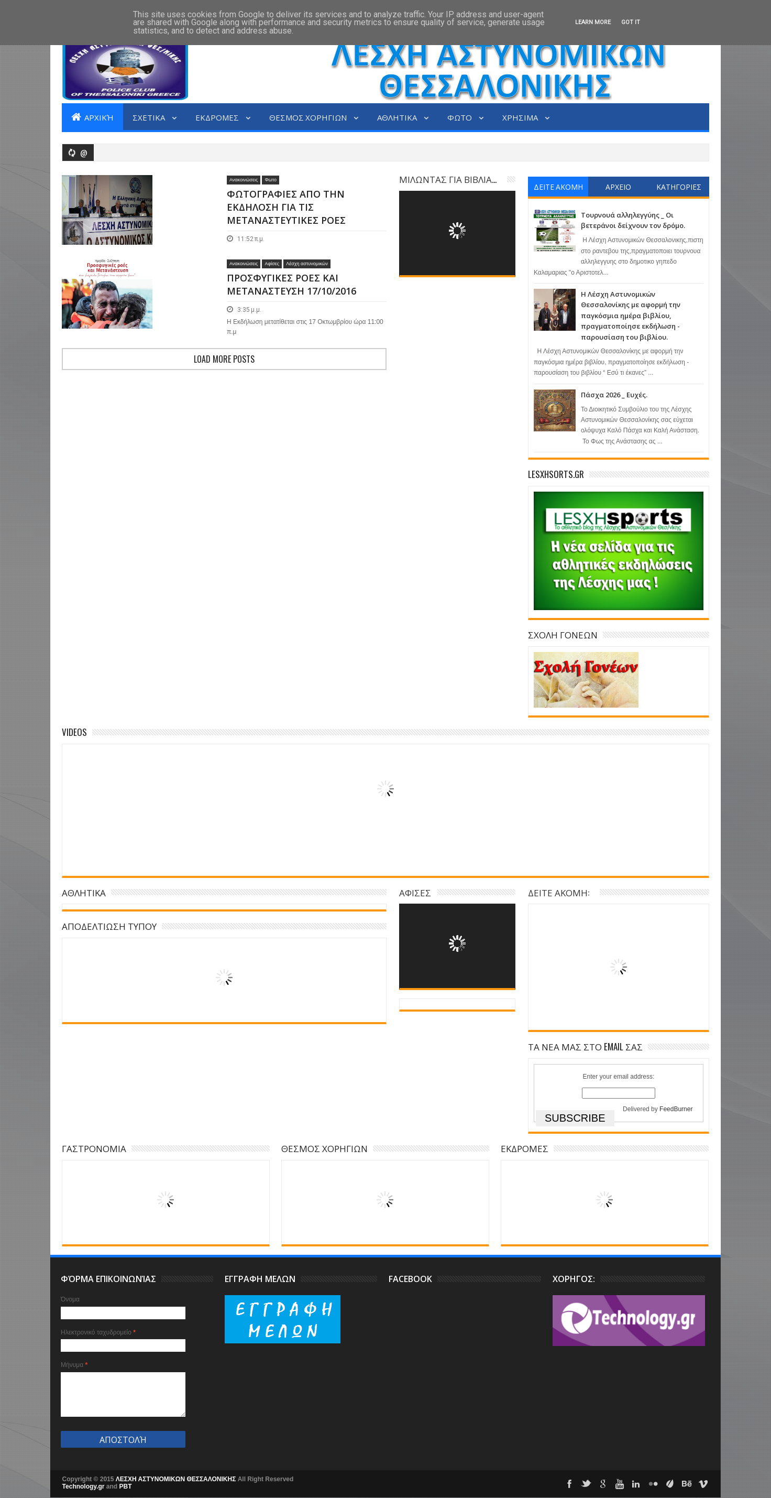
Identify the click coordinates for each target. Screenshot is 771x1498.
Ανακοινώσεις (243, 179)
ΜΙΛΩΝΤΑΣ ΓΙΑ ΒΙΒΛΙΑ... (448, 179)
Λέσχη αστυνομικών (307, 292)
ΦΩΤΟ (460, 117)
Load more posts (224, 408)
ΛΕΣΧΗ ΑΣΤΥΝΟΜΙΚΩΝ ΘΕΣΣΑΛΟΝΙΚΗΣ (177, 1479)
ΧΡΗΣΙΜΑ (520, 117)
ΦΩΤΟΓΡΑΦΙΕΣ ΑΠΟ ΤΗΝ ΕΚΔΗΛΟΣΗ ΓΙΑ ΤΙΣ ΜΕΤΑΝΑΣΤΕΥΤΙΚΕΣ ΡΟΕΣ (286, 207)
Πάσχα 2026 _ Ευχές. (614, 394)
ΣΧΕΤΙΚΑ (150, 117)
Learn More (593, 22)
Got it (630, 22)
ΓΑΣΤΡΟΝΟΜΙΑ (94, 1148)
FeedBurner (675, 1109)
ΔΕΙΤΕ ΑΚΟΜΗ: (558, 892)
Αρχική (92, 117)
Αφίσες (272, 292)
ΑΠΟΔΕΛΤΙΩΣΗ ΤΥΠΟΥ (109, 925)
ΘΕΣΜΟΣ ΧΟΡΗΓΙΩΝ (308, 117)
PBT (125, 1486)
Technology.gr (84, 1486)
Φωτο (271, 179)
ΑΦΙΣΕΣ (415, 892)
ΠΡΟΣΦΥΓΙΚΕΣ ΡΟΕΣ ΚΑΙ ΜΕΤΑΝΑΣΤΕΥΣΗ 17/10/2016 (291, 312)
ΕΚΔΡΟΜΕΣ (217, 117)
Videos (74, 732)
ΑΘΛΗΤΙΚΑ (397, 117)
